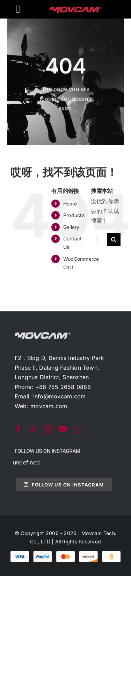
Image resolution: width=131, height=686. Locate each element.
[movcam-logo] (76, 9)
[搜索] (114, 239)
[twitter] (33, 429)
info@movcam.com (59, 396)
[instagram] (48, 429)
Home (70, 204)
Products (74, 215)
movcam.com (48, 406)
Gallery (71, 227)
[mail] (77, 429)
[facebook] (18, 429)
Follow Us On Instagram (64, 485)
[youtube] (63, 429)
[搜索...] (99, 239)
